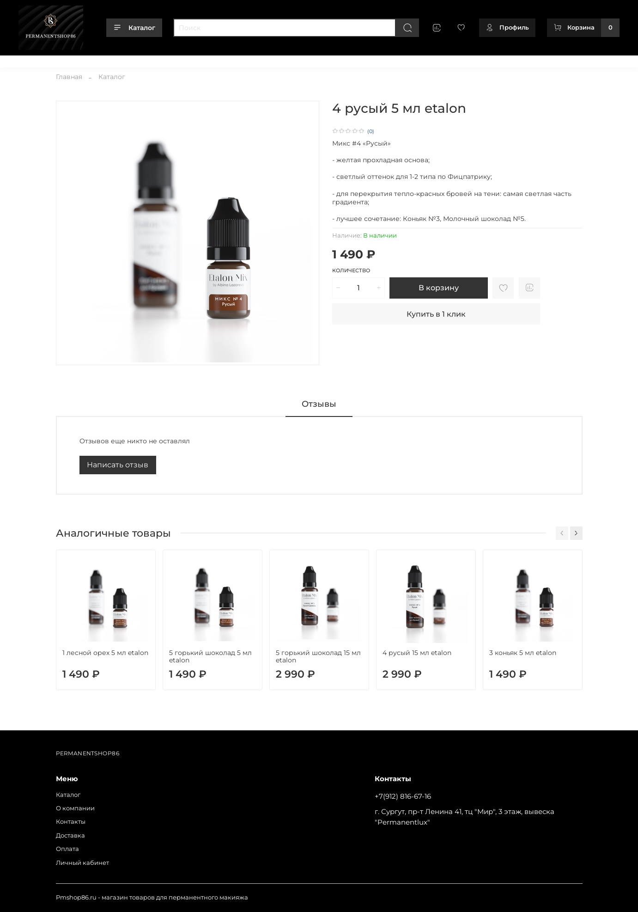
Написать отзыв (117, 464)
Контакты (113, 59)
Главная (69, 77)
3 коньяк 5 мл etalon (522, 653)
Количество (351, 271)
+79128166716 (600, 59)
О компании (70, 59)
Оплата (185, 59)
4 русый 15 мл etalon (417, 653)
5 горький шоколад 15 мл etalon (318, 656)
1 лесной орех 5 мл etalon (105, 653)
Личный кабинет (231, 59)
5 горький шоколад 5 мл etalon (210, 656)
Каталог (134, 28)
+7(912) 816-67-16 (403, 796)
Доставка (150, 59)
